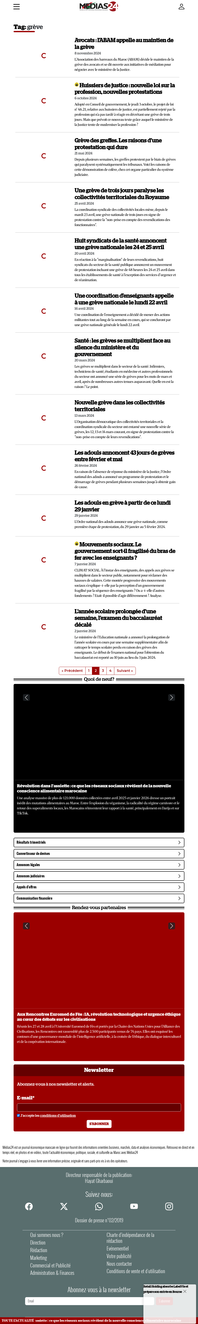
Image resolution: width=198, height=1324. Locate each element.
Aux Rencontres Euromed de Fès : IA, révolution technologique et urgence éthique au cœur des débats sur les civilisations (99, 1017)
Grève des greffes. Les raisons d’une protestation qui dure (118, 144)
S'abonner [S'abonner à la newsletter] (99, 1124)
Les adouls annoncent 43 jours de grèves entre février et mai (124, 456)
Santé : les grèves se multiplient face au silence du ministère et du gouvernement (122, 347)
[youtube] (134, 1206)
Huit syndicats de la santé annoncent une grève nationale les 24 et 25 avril (121, 244)
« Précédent (72, 671)
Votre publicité (119, 1256)
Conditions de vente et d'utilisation (136, 1271)
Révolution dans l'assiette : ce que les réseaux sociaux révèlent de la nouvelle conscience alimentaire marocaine (94, 788)
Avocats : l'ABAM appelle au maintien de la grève (124, 44)
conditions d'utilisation (58, 1115)
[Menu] (16, 7)
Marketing (38, 1257)
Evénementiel (118, 1248)
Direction (37, 1242)
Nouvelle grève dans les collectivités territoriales (120, 406)
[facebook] (29, 1206)
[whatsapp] (99, 1206)
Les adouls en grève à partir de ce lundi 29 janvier (123, 506)
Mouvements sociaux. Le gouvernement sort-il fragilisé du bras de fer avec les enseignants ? (125, 551)
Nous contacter (119, 1263)
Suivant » (125, 671)
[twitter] (64, 1206)
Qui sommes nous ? (46, 1235)
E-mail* (25, 1097)
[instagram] (169, 1206)
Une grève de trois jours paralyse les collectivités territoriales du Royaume (122, 194)
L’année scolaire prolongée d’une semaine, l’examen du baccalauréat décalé (118, 618)
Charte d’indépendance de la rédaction (130, 1238)
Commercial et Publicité (50, 1265)
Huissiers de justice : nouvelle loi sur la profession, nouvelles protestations (125, 89)
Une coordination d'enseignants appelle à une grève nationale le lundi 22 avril (124, 299)
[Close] (184, 1291)
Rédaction (38, 1250)
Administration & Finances (52, 1273)
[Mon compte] (181, 6)
